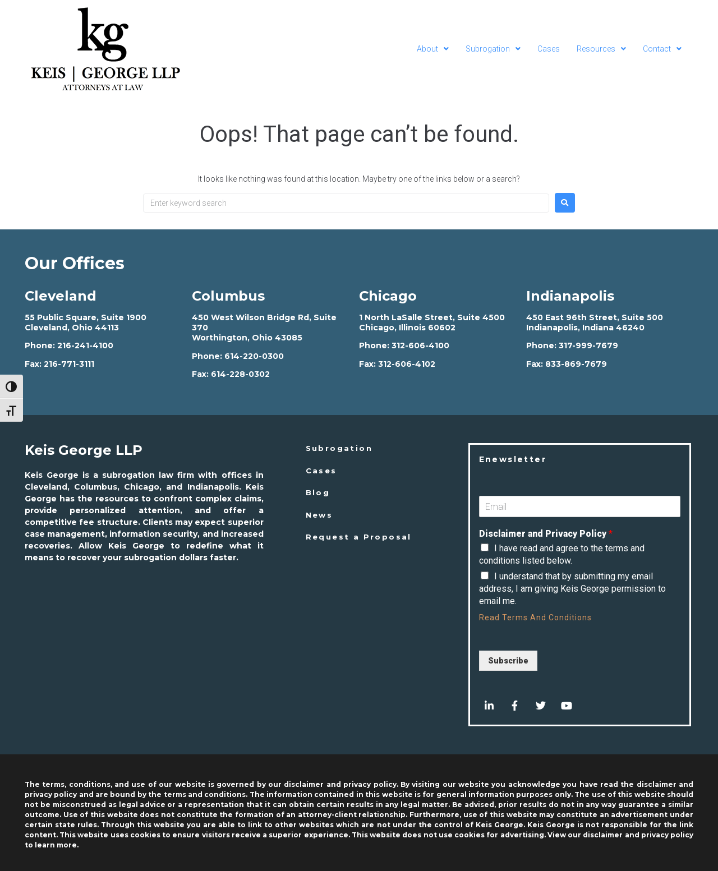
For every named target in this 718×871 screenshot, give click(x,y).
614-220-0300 (254, 356)
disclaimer (603, 835)
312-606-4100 (420, 345)
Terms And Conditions (547, 617)
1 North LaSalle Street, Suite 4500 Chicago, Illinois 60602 (432, 322)
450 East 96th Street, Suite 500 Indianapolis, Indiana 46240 (594, 322)
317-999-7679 (588, 345)
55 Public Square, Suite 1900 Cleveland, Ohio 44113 (85, 322)
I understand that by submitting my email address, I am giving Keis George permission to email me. (572, 589)
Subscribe (508, 660)
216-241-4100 (85, 345)
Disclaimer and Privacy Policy (546, 533)
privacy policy (667, 835)
